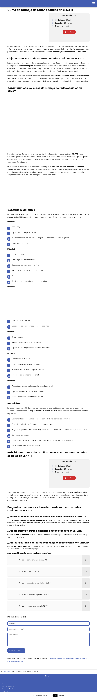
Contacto (5, 691)
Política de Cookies (8, 689)
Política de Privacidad (9, 686)
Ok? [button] (55, 695)
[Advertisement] (48, 191)
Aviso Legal (5, 684)
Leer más (61, 695)
